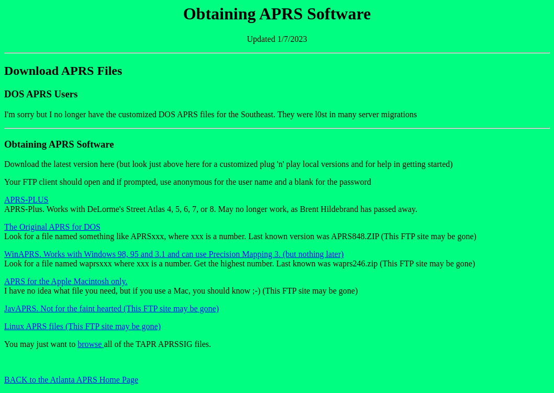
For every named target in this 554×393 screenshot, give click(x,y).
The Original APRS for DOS (52, 226)
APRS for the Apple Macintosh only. (65, 281)
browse (90, 344)
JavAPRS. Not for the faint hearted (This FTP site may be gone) (111, 308)
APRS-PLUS (26, 199)
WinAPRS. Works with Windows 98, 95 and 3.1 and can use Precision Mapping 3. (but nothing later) (174, 254)
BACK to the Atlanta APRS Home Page (71, 379)
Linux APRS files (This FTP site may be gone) (82, 326)
